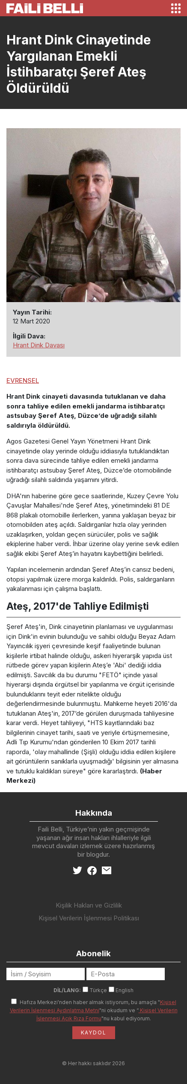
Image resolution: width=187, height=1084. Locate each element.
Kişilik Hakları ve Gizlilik (89, 905)
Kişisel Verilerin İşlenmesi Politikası (89, 918)
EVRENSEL (22, 380)
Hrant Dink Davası (39, 345)
